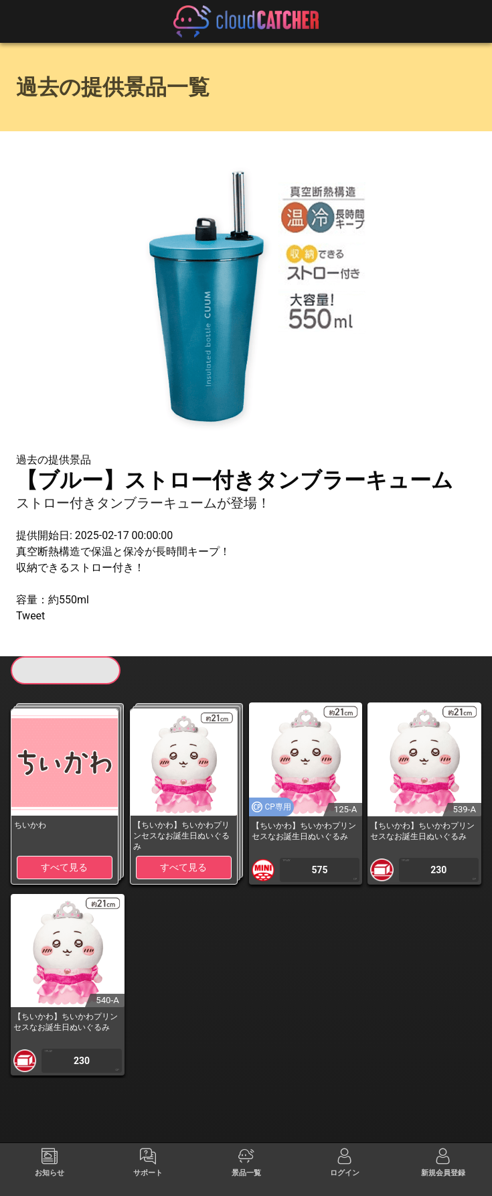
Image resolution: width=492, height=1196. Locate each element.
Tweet (30, 615)
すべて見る (64, 867)
